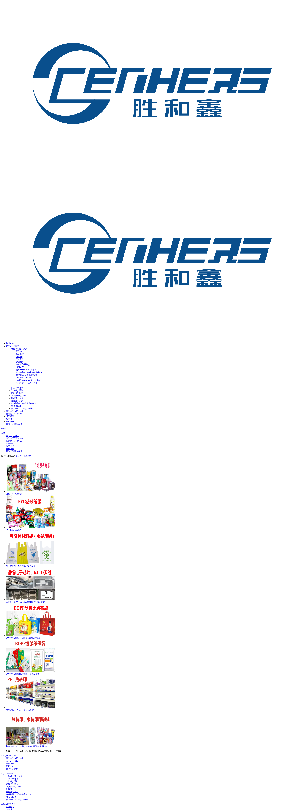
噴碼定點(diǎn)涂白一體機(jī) (28, 380)
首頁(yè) (4, 433)
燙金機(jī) (20, 362)
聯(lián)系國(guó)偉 (14, 424)
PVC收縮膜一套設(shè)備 (26, 383)
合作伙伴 (10, 419)
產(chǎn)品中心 (7, 774)
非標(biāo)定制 (17, 388)
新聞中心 (10, 764)
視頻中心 (10, 421)
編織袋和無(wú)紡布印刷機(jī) (29, 372)
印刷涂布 (20, 367)
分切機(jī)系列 (17, 390)
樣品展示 (10, 416)
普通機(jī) (20, 359)
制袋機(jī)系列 (17, 398)
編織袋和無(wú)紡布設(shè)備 (23, 403)
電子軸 (19, 351)
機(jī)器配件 (16, 406)
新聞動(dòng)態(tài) (14, 414)
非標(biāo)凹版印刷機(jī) (26, 375)
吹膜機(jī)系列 (17, 401)
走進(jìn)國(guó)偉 (9, 755)
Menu (3, 428)
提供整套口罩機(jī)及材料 (22, 408)
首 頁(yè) (10, 343)
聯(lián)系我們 (12, 769)
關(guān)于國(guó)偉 (14, 411)
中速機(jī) (20, 357)
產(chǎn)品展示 (12, 346)
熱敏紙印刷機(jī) (23, 364)
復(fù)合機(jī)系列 (18, 396)
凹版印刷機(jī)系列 (19, 349)
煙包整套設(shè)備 (24, 378)
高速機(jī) (20, 354)
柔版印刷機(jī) (17, 393)
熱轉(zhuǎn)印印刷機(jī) (26, 370)
